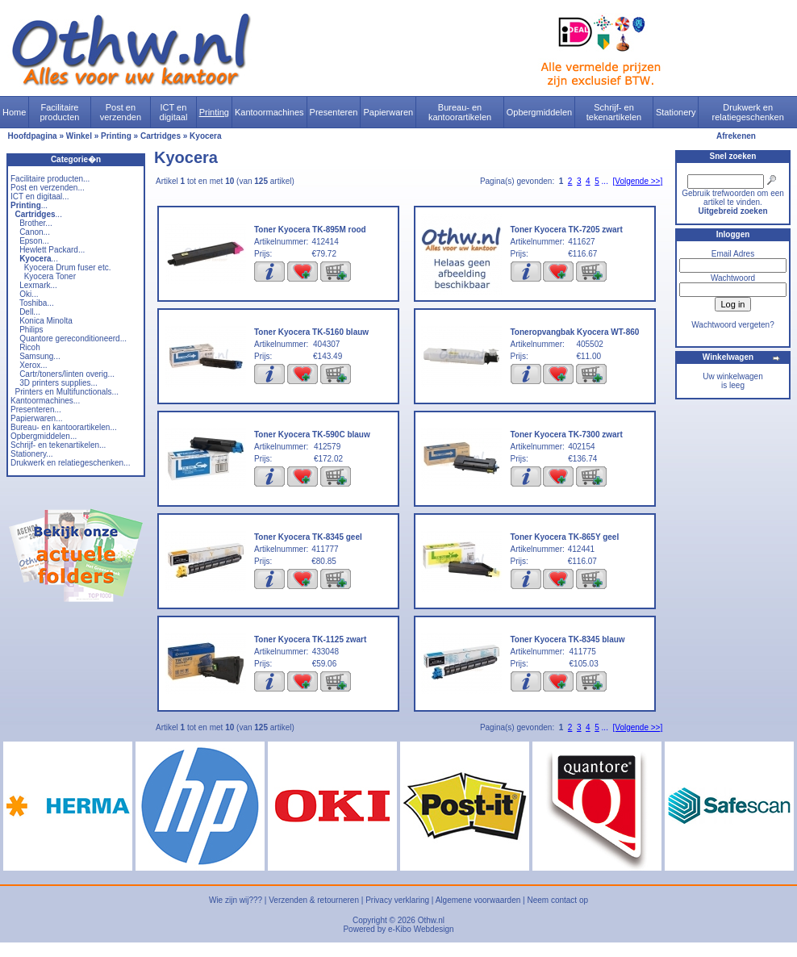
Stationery (676, 112)
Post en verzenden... (47, 187)
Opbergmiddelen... (43, 436)
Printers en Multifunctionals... (67, 391)
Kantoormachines (269, 112)
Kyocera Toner (50, 276)
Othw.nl (431, 920)
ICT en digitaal (174, 112)
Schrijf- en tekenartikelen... (58, 445)
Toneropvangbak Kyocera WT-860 (575, 332)
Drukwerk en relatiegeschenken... (70, 462)
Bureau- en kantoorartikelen (459, 112)
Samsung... (40, 356)
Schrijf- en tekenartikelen (614, 112)
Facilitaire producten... (50, 178)
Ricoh (29, 347)
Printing (214, 112)
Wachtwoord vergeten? (732, 324)
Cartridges (160, 136)
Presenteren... (35, 409)
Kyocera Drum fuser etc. (67, 267)
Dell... (29, 311)
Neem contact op (557, 900)
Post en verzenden (120, 112)
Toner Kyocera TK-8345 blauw (568, 639)
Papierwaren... (36, 418)
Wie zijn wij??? (235, 900)
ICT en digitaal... (39, 196)
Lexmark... (38, 285)
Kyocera (205, 136)
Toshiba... (36, 303)
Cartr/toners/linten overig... (67, 374)
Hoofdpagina (32, 136)
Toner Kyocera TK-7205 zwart (567, 229)
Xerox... (33, 365)
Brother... (35, 223)
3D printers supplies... (58, 382)
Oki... (28, 294)
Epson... (34, 240)
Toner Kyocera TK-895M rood (310, 229)
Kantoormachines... (45, 400)
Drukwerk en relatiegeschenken (748, 112)
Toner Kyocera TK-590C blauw (312, 434)
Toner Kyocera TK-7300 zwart (567, 434)
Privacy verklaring (397, 900)
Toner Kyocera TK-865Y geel (565, 537)
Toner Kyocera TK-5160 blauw (311, 332)
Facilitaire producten (59, 112)
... (29, 205)
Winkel (79, 136)
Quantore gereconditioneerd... (73, 338)
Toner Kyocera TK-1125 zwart (310, 639)
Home (14, 112)
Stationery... (31, 453)
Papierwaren (388, 112)
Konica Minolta (46, 320)
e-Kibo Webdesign (421, 929)
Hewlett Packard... (52, 249)
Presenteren (334, 112)
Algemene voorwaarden (478, 900)
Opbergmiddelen (539, 112)
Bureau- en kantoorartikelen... (63, 427)
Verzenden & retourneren (314, 900)
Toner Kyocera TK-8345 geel (308, 537)
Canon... (34, 232)
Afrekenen (736, 136)
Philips (31, 329)
